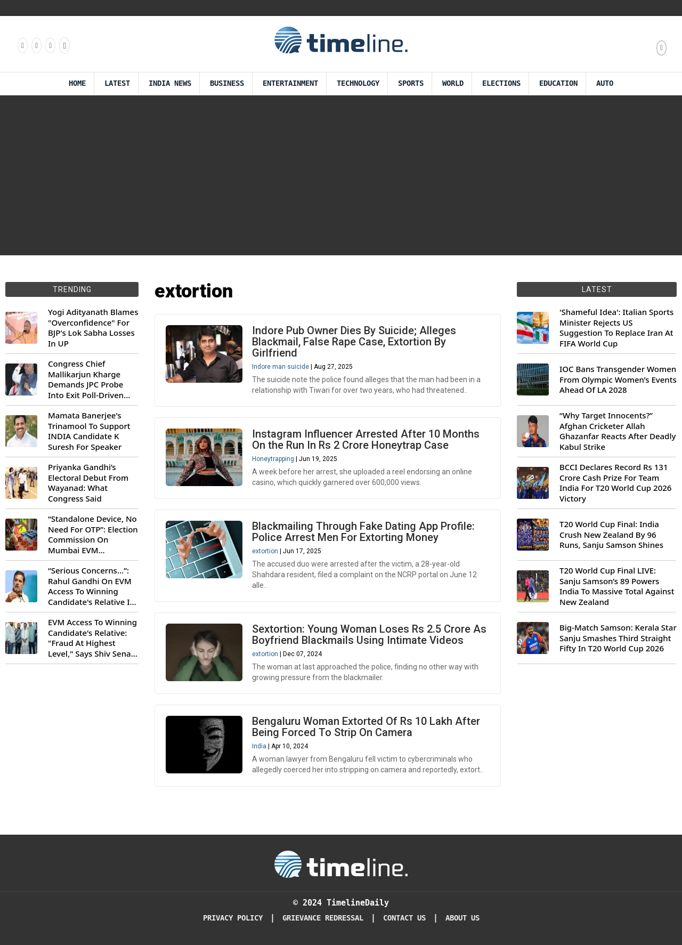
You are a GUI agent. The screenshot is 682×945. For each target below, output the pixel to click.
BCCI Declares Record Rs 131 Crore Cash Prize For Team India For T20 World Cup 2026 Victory (615, 483)
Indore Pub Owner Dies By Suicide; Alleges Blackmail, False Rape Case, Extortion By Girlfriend (354, 341)
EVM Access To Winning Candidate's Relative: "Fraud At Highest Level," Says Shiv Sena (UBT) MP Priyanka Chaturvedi (92, 638)
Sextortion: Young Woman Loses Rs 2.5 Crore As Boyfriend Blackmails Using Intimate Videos (369, 635)
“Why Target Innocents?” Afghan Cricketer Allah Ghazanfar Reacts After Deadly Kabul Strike (617, 431)
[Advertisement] (341, 175)
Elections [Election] (501, 83)
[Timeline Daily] (341, 863)
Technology (358, 83)
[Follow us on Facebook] (22, 45)
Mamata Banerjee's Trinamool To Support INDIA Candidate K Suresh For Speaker (89, 431)
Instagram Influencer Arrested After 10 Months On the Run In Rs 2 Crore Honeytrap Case (366, 439)
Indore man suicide (280, 366)
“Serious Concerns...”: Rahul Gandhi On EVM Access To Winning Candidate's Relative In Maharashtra (91, 586)
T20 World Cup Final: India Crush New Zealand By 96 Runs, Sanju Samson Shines (611, 534)
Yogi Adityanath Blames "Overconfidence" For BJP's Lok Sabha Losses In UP (93, 328)
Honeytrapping (273, 459)
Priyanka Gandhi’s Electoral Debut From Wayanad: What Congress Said (88, 483)
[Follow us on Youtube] (64, 45)
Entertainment (290, 83)
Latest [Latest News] (117, 83)
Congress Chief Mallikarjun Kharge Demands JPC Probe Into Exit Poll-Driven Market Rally (86, 379)
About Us (462, 918)
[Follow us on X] (49, 45)
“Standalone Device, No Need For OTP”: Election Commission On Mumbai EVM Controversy (93, 534)
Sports (411, 83)
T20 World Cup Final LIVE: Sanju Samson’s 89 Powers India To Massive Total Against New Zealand (616, 586)
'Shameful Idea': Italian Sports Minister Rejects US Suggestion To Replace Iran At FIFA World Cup (616, 328)
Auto (604, 83)
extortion (265, 551)
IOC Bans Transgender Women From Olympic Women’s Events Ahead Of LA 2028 (618, 379)
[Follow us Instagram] (36, 45)
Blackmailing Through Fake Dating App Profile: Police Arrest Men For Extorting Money (363, 532)
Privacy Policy (233, 918)
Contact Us (404, 918)
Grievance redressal (322, 918)
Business (227, 83)
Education (558, 83)
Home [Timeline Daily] (77, 83)
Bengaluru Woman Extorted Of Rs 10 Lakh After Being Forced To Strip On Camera (366, 727)
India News (170, 83)
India (259, 746)
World (453, 83)
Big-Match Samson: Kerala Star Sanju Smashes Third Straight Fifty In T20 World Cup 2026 (618, 638)
